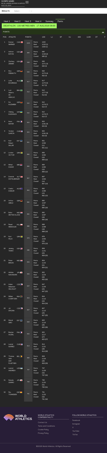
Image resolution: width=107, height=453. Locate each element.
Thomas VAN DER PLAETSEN (11, 359)
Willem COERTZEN (11, 297)
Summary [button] (49, 21)
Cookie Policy (43, 429)
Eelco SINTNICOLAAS (11, 214)
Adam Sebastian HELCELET (11, 286)
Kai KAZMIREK (11, 103)
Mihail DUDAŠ (11, 166)
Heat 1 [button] (7, 21)
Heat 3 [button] (28, 21)
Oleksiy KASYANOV (11, 113)
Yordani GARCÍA (11, 132)
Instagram (76, 424)
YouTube (75, 431)
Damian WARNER (11, 43)
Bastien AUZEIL (11, 333)
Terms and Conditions (46, 426)
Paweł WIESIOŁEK (11, 226)
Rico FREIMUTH (11, 72)
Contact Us (42, 422)
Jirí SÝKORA (11, 309)
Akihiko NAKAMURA (11, 273)
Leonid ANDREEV (11, 369)
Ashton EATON (11, 53)
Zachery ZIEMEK (11, 62)
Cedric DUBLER (11, 190)
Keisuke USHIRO (11, 381)
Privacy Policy (43, 433)
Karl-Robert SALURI (11, 143)
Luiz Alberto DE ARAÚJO (11, 93)
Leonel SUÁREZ (11, 345)
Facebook (76, 420)
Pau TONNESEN (11, 393)
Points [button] (60, 21)
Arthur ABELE (10, 202)
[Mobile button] (27, 2)
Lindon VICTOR (11, 154)
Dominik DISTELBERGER (11, 178)
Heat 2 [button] (17, 21)
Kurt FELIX (10, 238)
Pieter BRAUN (11, 262)
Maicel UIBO (10, 321)
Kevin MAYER (11, 123)
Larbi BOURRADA (11, 82)
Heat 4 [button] (38, 21)
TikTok (75, 434)
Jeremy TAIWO (11, 250)
